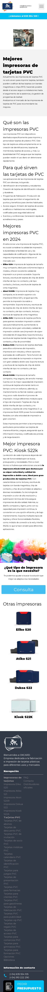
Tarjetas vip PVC (13, 920)
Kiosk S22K (23, 716)
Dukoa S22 (23, 687)
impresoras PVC (13, 134)
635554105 (23, 7)
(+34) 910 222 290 (19, 977)
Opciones (9, 956)
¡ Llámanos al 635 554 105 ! (23, 16)
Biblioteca (9, 960)
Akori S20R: (9, 291)
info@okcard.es (25, 6)
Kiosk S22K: (9, 375)
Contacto (29, 781)
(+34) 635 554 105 (19, 974)
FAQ (26, 777)
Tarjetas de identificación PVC (11, 864)
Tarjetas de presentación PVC (11, 880)
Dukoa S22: (9, 345)
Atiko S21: (8, 318)
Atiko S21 (23, 658)
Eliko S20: (8, 264)
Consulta (23, 589)
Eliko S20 (23, 628)
